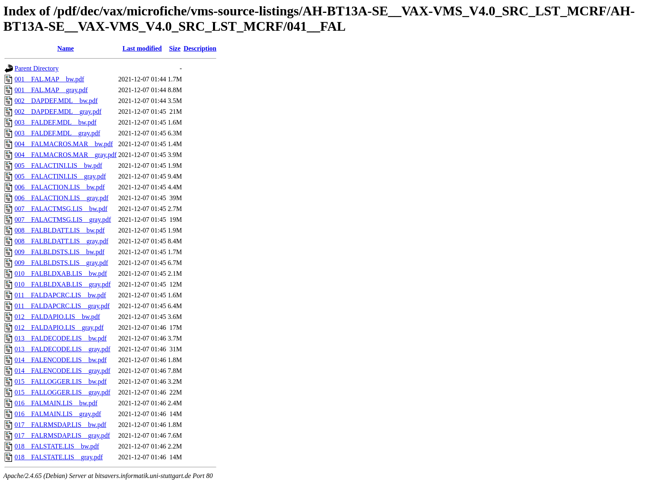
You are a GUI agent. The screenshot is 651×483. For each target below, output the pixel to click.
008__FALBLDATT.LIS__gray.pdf (61, 241)
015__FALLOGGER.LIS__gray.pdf (62, 392)
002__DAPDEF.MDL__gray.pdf (58, 111)
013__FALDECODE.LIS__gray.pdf (62, 349)
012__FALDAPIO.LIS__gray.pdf (59, 327)
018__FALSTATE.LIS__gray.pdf (59, 457)
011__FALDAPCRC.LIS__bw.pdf (60, 295)
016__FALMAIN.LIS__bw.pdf (56, 403)
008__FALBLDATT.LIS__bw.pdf (60, 230)
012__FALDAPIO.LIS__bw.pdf (57, 316)
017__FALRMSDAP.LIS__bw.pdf (60, 424)
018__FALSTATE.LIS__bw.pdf (57, 446)
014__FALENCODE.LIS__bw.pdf (61, 359)
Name (65, 48)
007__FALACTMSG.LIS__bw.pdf (61, 208)
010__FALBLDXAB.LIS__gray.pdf (63, 284)
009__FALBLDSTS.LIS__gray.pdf (61, 262)
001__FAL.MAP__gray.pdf (51, 89)
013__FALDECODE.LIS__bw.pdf (61, 338)
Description (200, 48)
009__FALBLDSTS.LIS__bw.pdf (59, 251)
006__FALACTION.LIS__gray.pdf (61, 197)
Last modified (142, 48)
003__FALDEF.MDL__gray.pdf (57, 133)
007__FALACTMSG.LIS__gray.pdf (63, 219)
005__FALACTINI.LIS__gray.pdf (60, 176)
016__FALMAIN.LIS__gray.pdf (58, 413)
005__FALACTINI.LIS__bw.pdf (58, 165)
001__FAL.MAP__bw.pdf (49, 79)
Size (175, 48)
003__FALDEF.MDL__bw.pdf (55, 122)
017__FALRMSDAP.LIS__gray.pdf (62, 435)
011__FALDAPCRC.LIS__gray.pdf (62, 305)
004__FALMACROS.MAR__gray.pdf (66, 154)
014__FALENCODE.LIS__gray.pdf (62, 370)
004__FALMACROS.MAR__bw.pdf (64, 143)
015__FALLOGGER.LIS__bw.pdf (61, 381)
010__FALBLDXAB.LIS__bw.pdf (61, 273)
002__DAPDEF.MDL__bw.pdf (56, 100)
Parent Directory (37, 68)
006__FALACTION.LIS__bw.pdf (60, 187)
